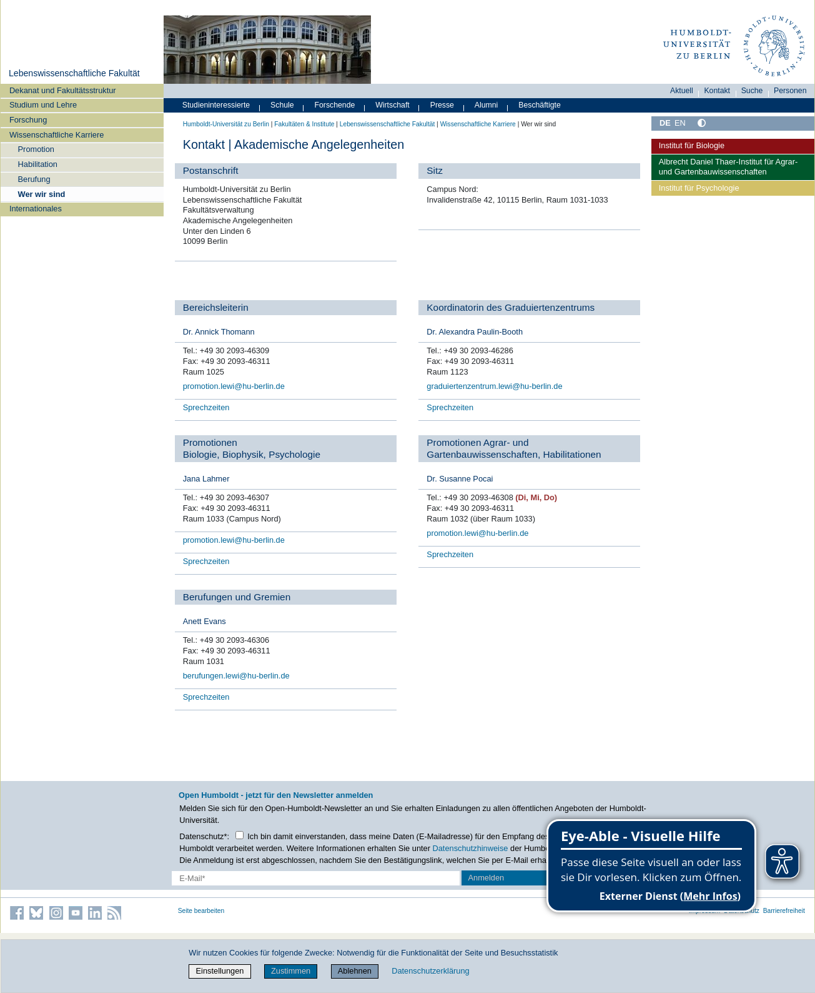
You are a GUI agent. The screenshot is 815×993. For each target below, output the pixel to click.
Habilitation (37, 164)
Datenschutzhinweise (470, 848)
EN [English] (680, 123)
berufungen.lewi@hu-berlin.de (236, 675)
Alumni (486, 105)
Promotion (36, 149)
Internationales (35, 208)
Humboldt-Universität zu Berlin (226, 124)
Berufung (34, 179)
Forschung (28, 119)
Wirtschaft (392, 105)
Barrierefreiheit (784, 910)
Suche (752, 90)
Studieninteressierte (216, 105)
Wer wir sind (42, 194)
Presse (442, 105)
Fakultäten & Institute (304, 124)
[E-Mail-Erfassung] (316, 878)
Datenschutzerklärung (430, 970)
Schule (282, 105)
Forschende (335, 105)
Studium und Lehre (43, 104)
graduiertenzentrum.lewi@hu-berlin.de (494, 386)
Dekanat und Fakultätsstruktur (62, 90)
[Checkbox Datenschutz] (239, 835)
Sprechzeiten (206, 407)
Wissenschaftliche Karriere (56, 134)
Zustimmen (290, 970)
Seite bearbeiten (201, 910)
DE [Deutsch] (665, 123)
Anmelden (486, 877)
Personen (790, 90)
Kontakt (717, 90)
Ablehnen (355, 970)
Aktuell (681, 90)
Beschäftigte (539, 105)
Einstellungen (220, 970)
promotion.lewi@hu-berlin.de (234, 386)
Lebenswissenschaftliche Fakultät (74, 73)
